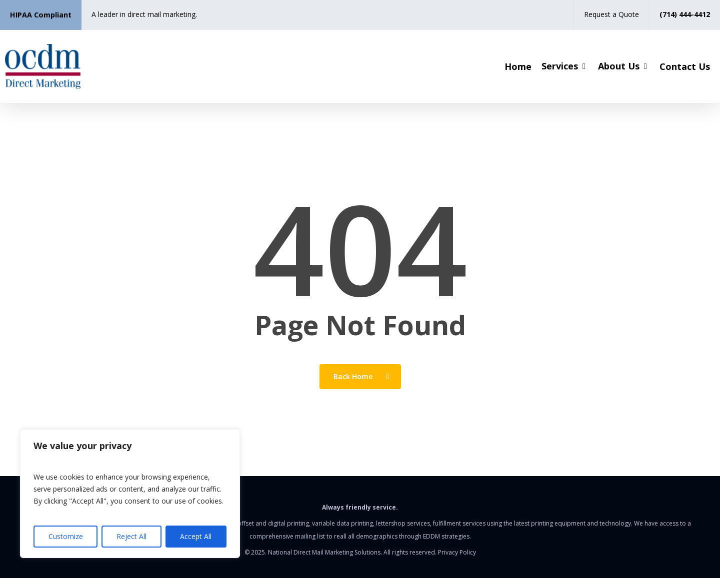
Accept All (196, 536)
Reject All (131, 536)
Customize (65, 536)
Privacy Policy (457, 552)
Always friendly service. (360, 507)
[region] (130, 493)
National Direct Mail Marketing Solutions (324, 552)
